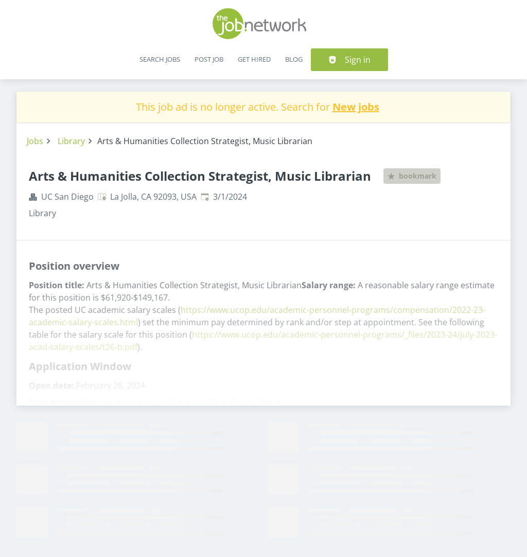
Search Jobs (159, 59)
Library (71, 141)
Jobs (35, 141)
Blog (294, 59)
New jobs (355, 107)
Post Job (209, 59)
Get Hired (254, 59)
